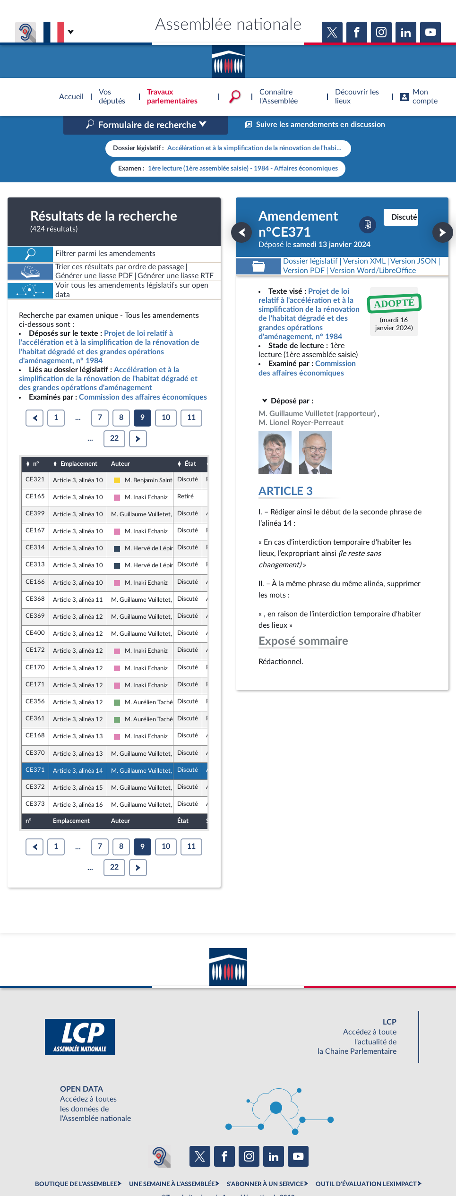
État (190, 424)
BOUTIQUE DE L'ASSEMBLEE (76, 1144)
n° (36, 424)
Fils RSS (312, 1165)
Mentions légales (99, 1165)
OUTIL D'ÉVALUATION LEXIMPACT (366, 1144)
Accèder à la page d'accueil (228, 58)
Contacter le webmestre (265, 1165)
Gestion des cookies (353, 1165)
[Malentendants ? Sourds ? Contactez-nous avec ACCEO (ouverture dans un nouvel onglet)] (159, 1116)
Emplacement (78, 424)
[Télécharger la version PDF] (367, 184)
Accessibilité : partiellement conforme (177, 1165)
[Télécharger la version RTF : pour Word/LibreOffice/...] (372, 230)
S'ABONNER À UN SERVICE (265, 1144)
